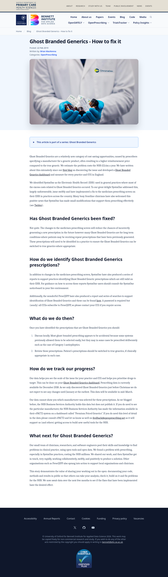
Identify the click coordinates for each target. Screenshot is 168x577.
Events (148, 6)
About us (87, 17)
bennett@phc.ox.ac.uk (112, 542)
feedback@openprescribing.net (109, 418)
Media (143, 17)
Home (73, 17)
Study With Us (95, 6)
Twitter (38, 205)
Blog (122, 17)
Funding (101, 518)
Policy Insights (142, 22)
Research (80, 6)
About (69, 6)
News (139, 6)
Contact (71, 518)
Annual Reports (52, 518)
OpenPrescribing (98, 22)
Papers (99, 17)
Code (132, 17)
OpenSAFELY (76, 22)
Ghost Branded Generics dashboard (81, 382)
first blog (67, 170)
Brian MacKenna (48, 51)
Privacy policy (119, 518)
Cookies (86, 518)
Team (108, 6)
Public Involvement (123, 6)
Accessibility (30, 518)
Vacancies (139, 518)
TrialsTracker (121, 22)
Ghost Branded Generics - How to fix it (54, 31)
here (99, 300)
